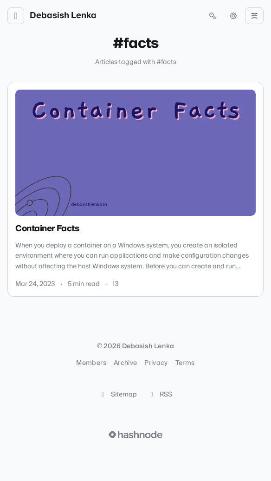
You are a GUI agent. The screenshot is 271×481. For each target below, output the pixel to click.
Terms (185, 363)
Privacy (156, 363)
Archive (125, 363)
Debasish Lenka (63, 15)
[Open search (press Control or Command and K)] (212, 15)
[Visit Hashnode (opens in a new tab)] (135, 434)
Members (91, 363)
